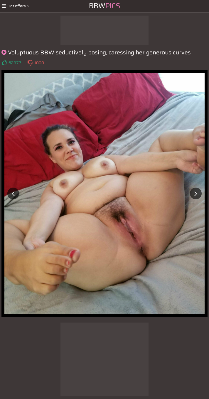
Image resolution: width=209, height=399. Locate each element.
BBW (104, 5)
